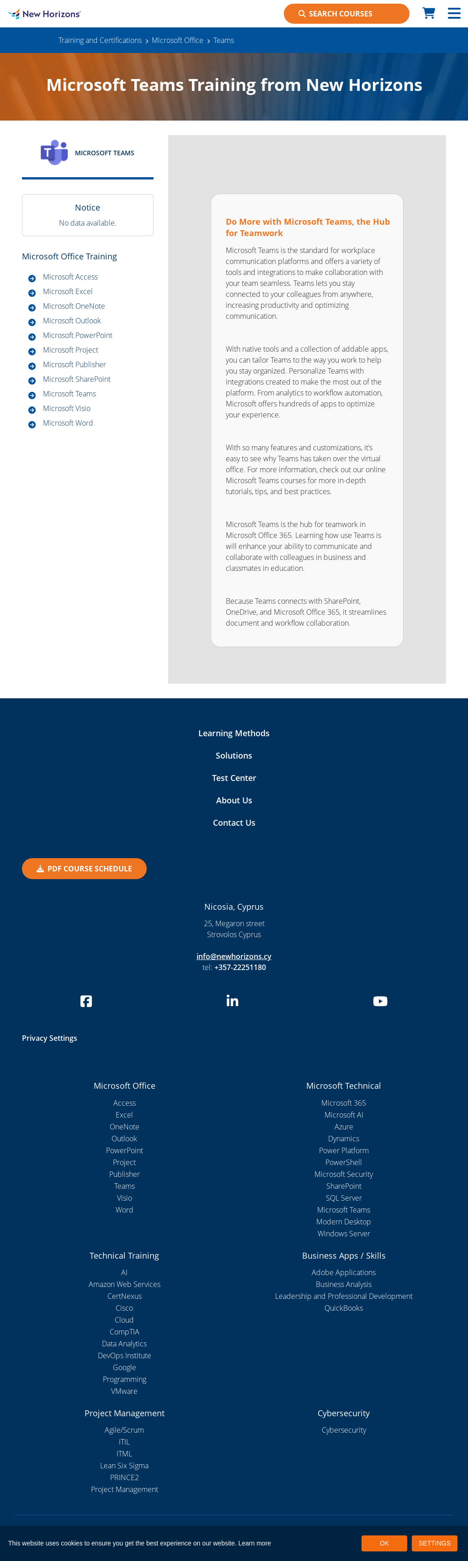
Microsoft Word (68, 423)
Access (124, 1103)
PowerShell (343, 1162)
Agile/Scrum (124, 1430)
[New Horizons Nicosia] (58, 13)
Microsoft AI (343, 1115)
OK (384, 1543)
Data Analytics (124, 1344)
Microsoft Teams (69, 394)
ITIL (124, 1442)
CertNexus (124, 1296)
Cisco (124, 1308)
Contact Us (234, 822)
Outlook (124, 1139)
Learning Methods (234, 733)
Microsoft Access (70, 277)
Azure (344, 1127)
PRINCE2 (124, 1477)
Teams (124, 1186)
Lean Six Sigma (124, 1466)
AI (124, 1272)
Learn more (255, 1543)
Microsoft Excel (68, 291)
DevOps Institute (124, 1355)
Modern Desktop (343, 1222)
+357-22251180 (240, 967)
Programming (124, 1379)
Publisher (124, 1174)
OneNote (124, 1127)
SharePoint (344, 1186)
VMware (124, 1391)
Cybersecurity (344, 1430)
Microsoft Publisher (74, 364)
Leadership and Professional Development (344, 1296)
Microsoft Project (70, 350)
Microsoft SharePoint (77, 379)
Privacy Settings (49, 1038)
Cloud (124, 1320)
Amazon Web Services (124, 1284)
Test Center (234, 777)
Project (124, 1162)
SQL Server (344, 1198)
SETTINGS (435, 1543)
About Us (234, 800)
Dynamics (343, 1139)
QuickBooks (343, 1308)
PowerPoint (124, 1150)
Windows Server (344, 1234)
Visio (124, 1198)
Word (124, 1210)
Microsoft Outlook (72, 321)
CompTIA (124, 1332)
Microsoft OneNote (74, 306)
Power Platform (344, 1150)
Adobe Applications (344, 1272)
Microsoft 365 (343, 1103)
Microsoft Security (343, 1174)
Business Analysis (344, 1284)
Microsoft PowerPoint (77, 335)
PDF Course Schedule (84, 869)
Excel (124, 1115)
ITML (124, 1454)
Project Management (124, 1489)
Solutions (234, 755)
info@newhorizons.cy (234, 956)
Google (124, 1367)
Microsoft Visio (66, 408)
